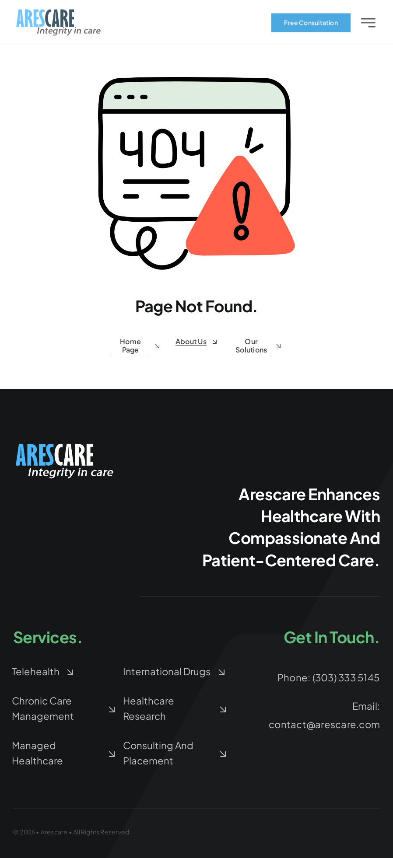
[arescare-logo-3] (58, 13)
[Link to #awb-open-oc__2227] (368, 24)
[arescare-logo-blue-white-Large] (65, 444)
